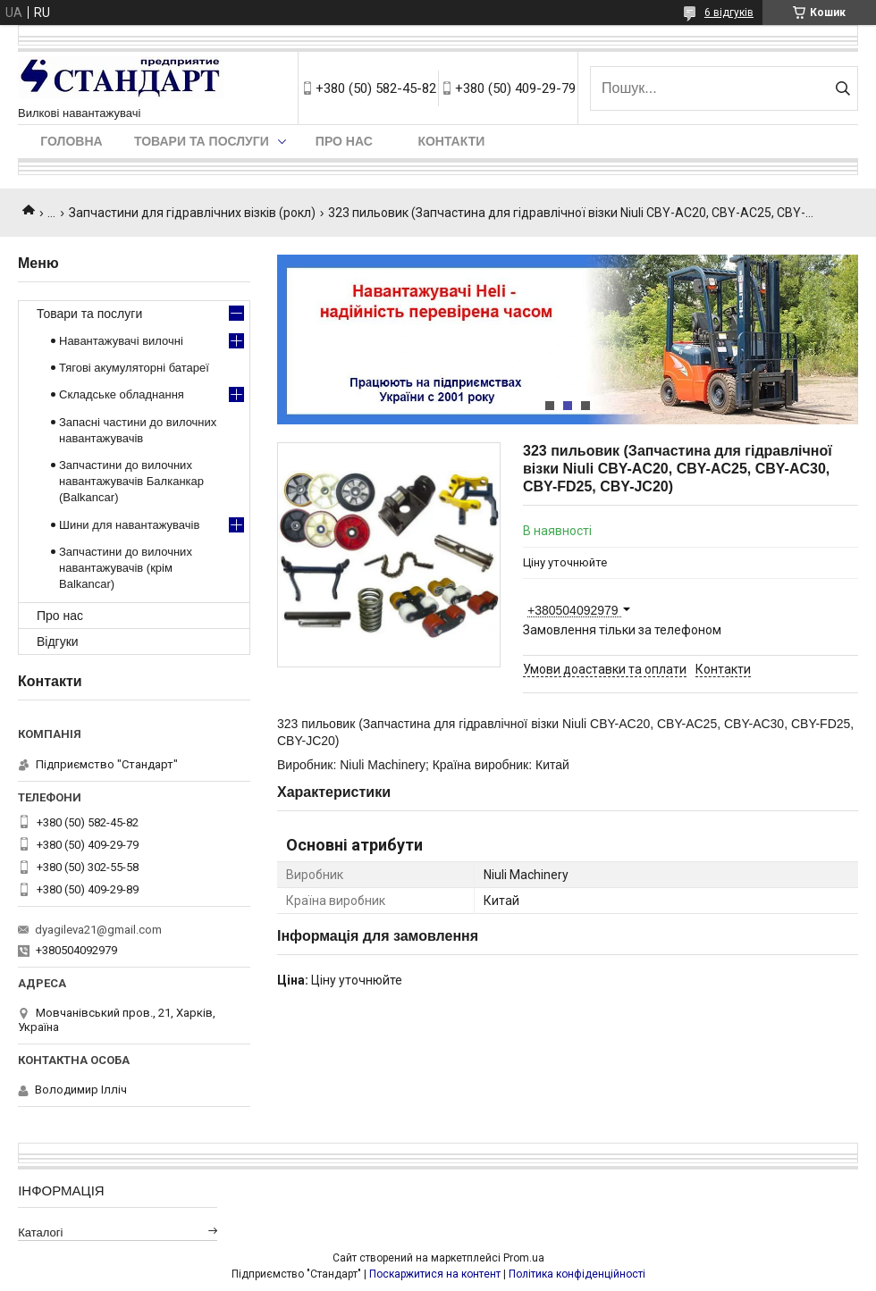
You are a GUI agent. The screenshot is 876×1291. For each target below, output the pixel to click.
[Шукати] (842, 88)
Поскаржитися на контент (435, 1274)
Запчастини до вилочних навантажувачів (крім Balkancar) (125, 568)
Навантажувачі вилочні (121, 341)
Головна (71, 141)
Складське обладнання (121, 394)
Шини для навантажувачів (129, 525)
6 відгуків (729, 12)
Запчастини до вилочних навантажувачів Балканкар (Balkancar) (131, 481)
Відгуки (58, 641)
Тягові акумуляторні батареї (134, 367)
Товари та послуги (201, 141)
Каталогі (40, 1232)
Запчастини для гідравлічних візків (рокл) (192, 212)
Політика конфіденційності (577, 1274)
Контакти (450, 141)
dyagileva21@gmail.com (98, 929)
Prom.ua (523, 1258)
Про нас (344, 141)
